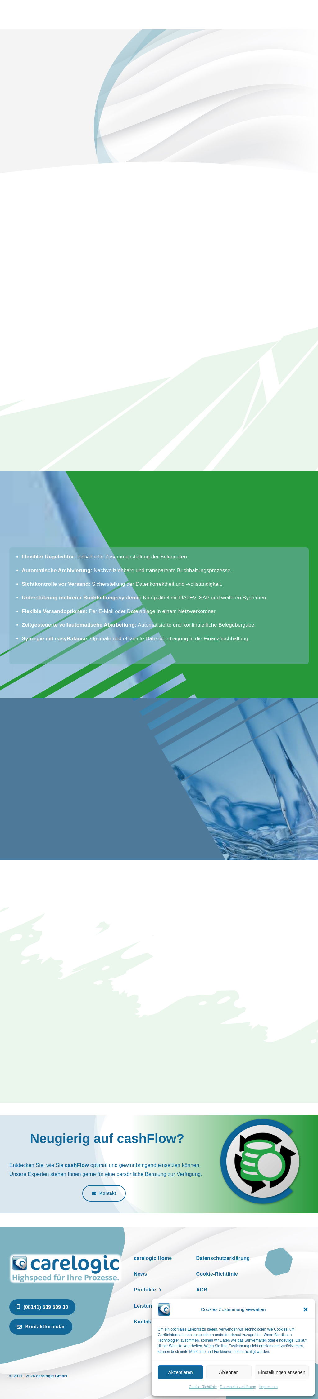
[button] (305, 1309)
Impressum (268, 1387)
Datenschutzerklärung (238, 1387)
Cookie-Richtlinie (203, 1387)
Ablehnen (228, 1372)
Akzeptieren (180, 1372)
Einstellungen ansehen (281, 1372)
